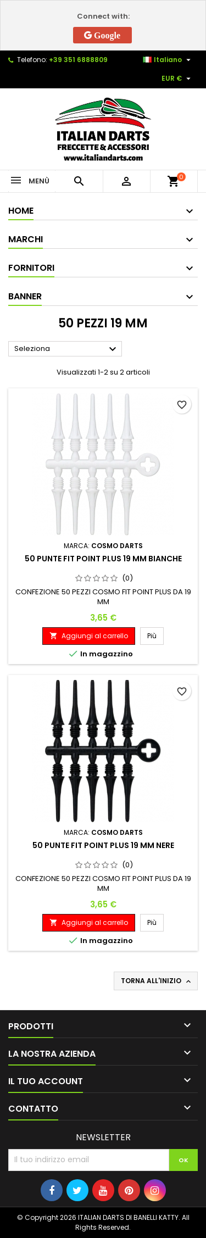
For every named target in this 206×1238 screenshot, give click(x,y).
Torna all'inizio (157, 981)
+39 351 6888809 (78, 59)
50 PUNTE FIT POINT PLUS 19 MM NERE (103, 845)
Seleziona (66, 349)
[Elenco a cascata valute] (177, 78)
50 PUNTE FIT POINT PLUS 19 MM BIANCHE (103, 558)
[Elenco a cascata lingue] (168, 60)
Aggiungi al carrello (88, 635)
